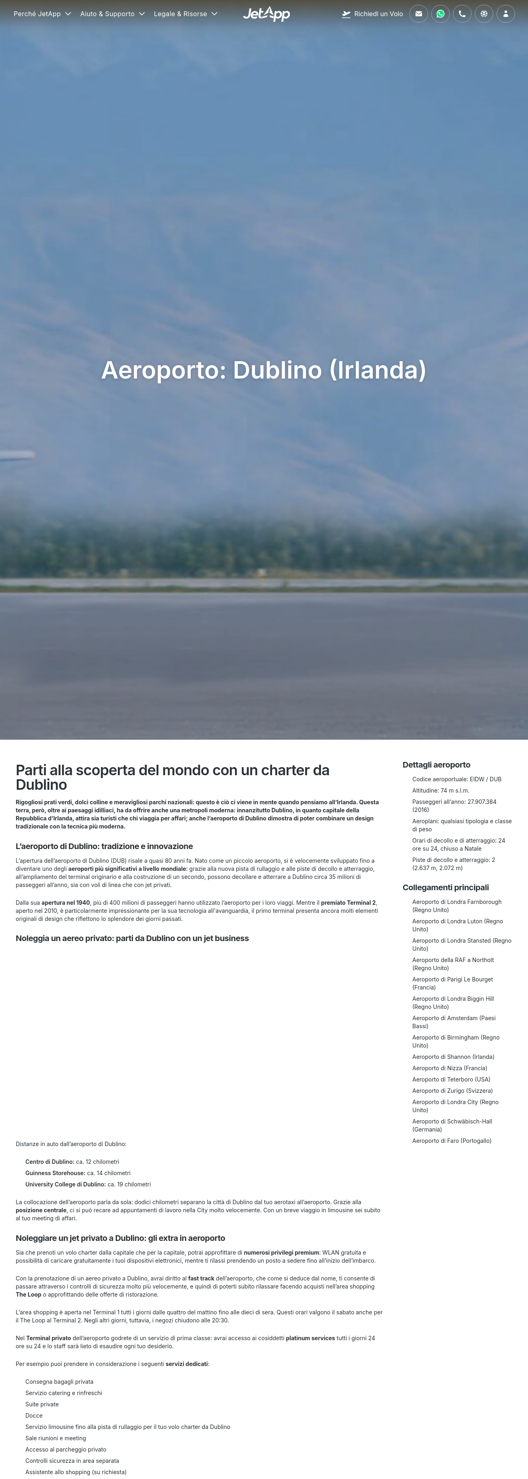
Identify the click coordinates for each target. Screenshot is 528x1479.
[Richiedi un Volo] (372, 14)
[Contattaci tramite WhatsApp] (440, 14)
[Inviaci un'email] (419, 14)
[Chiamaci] (462, 14)
